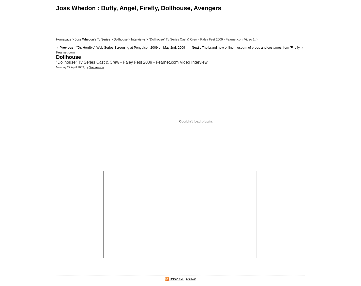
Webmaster (96, 67)
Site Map (191, 279)
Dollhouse (121, 39)
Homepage (63, 39)
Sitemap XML (174, 279)
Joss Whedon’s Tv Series (92, 39)
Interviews (138, 39)
